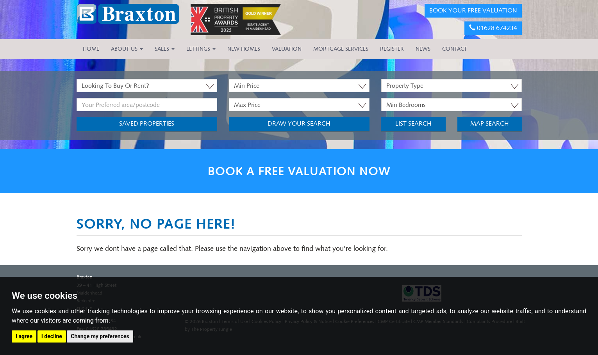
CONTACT (454, 49)
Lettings (201, 49)
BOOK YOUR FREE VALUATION (473, 10)
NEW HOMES (243, 49)
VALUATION (287, 49)
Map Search (489, 123)
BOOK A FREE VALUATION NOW (299, 171)
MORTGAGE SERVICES (340, 49)
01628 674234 (493, 28)
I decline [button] (51, 336)
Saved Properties (146, 123)
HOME (91, 49)
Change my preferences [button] (100, 336)
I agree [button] (24, 336)
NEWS (423, 49)
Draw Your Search (299, 123)
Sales (165, 49)
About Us (127, 49)
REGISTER (392, 49)
